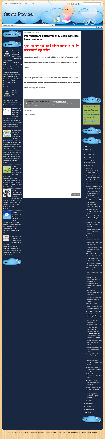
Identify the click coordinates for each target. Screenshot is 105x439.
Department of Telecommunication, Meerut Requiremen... (93, 238)
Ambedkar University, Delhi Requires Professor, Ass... (94, 249)
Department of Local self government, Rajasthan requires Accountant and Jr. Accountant (12, 240)
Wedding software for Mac (43, 432)
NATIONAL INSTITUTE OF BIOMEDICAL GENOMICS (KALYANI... (94, 322)
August (88, 165)
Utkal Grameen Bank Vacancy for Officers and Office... (94, 362)
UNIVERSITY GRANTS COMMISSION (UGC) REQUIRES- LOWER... (93, 336)
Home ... (26, 3)
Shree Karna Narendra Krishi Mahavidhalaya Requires (93, 182)
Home (5, 3)
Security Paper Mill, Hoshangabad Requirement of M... (92, 329)
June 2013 (34, 106)
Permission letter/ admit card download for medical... (93, 224)
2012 (86, 412)
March (88, 403)
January (88, 409)
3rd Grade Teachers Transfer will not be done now (94, 376)
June (87, 168)
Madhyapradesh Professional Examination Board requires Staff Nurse (16, 134)
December (89, 154)
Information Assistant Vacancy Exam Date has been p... (94, 211)
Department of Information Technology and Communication (49, 104)
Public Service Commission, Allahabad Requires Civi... (94, 299)
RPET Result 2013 (91, 304)
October (88, 160)
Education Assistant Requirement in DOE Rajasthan (93, 382)
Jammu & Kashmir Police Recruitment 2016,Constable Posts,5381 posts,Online (11, 74)
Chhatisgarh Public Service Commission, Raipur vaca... (94, 349)
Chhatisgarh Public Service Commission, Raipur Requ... (94, 342)
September (89, 162)
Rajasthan (41, 106)
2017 (86, 146)
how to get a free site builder (59, 432)
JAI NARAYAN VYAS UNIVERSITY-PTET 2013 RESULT (94, 286)
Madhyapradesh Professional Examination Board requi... (94, 292)
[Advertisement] (52, 175)
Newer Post (29, 194)
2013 (86, 152)
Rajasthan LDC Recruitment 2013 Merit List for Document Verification (17, 112)
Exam (69, 104)
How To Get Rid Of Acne (74, 432)
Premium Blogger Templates (89, 432)
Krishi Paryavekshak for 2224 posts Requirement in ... (94, 218)
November (89, 157)
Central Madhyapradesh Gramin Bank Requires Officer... (93, 369)
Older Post (75, 194)
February (89, 406)
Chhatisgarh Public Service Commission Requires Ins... (94, 356)
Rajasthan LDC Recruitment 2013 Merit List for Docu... (94, 231)
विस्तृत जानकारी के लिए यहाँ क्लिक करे (45, 94)
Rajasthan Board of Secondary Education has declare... (93, 279)
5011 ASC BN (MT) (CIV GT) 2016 (16, 92)
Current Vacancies (15, 3)
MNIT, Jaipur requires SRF (94, 311)
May (87, 401)
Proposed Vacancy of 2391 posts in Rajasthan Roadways (94, 193)
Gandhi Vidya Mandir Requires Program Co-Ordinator (93, 396)
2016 (86, 149)
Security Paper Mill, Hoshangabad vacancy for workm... (93, 316)
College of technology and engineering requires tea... (93, 389)
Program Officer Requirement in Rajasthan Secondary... (93, 204)
